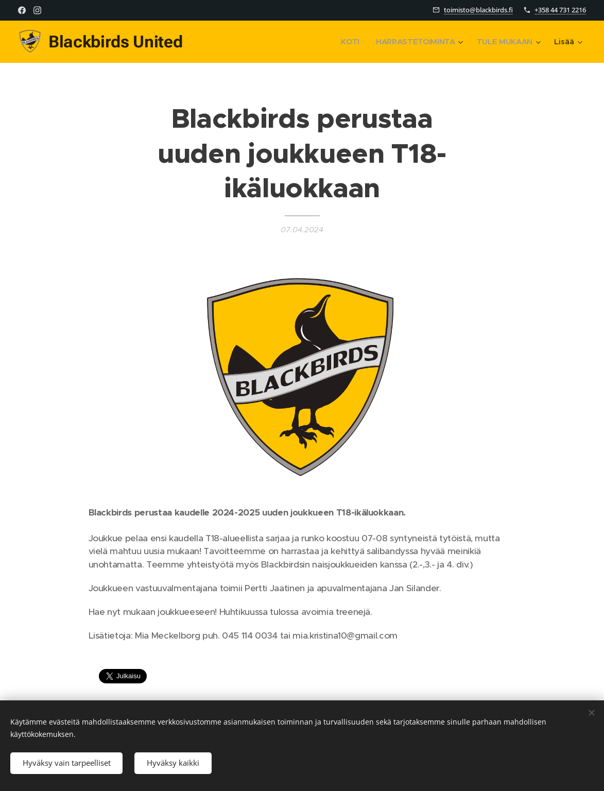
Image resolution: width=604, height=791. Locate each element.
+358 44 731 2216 (560, 9)
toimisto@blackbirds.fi (478, 9)
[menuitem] (348, 42)
